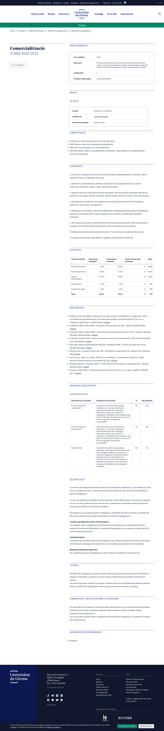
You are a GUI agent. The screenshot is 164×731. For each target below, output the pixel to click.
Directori (106, 3)
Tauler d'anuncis (102, 687)
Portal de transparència (135, 679)
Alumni (66, 3)
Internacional (126, 14)
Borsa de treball (102, 690)
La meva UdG (117, 3)
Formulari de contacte (55, 687)
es (158, 3)
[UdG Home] (82, 14)
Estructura (64, 14)
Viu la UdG (111, 14)
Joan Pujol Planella (101, 117)
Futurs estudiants (44, 3)
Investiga (99, 14)
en (161, 3)
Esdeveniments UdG (103, 695)
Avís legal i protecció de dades (137, 690)
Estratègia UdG (102, 692)
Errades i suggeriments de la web (138, 699)
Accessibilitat (131, 687)
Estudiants (57, 3)
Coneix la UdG (37, 14)
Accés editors (131, 701)
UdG (12, 31)
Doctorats (100, 684)
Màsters (99, 682)
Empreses (74, 3)
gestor (14, 727)
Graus (98, 679)
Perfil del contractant (134, 684)
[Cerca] (159, 14)
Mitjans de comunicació (89, 3)
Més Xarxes (51, 705)
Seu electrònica (132, 682)
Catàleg (107, 322)
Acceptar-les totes (127, 726)
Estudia (51, 14)
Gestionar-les (146, 726)
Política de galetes (133, 692)
